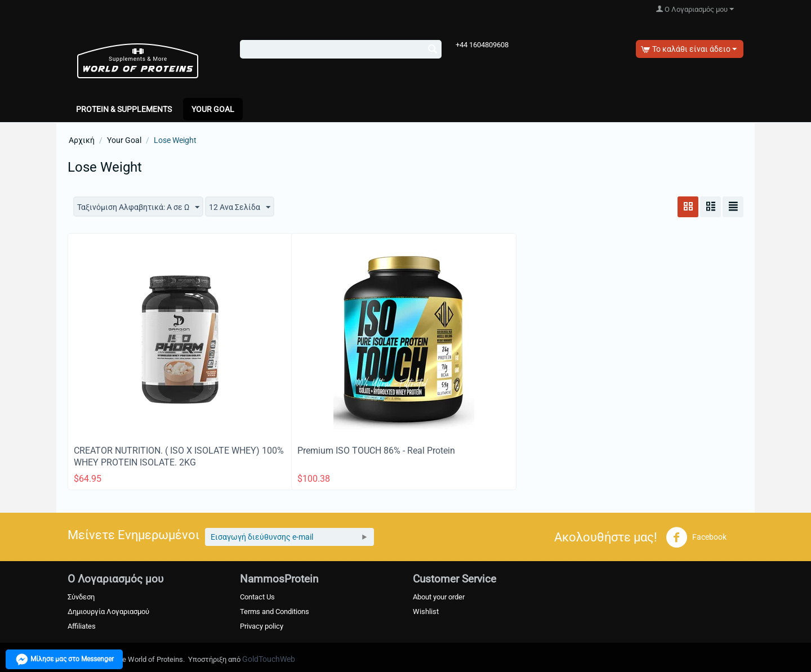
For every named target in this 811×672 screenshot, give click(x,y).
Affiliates (82, 626)
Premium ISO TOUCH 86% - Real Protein (376, 450)
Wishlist (426, 611)
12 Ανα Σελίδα (239, 207)
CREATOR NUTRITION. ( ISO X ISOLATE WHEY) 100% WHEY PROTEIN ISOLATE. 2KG (179, 456)
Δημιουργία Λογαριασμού (108, 611)
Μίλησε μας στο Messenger (64, 659)
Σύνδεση (81, 597)
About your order (439, 597)
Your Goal (212, 109)
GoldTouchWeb (268, 659)
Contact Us (257, 597)
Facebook (696, 537)
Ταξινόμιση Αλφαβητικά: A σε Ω (138, 207)
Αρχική (82, 140)
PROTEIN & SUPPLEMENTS (124, 109)
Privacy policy (261, 626)
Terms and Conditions (274, 611)
